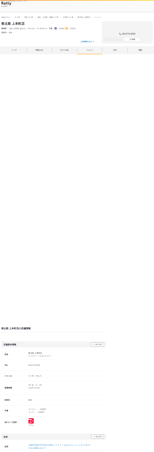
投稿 (133, 39)
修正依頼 (98, 344)
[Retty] (6, 3)
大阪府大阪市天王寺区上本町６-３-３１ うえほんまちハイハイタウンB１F (59, 445)
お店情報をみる (87, 41)
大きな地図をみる (36, 448)
